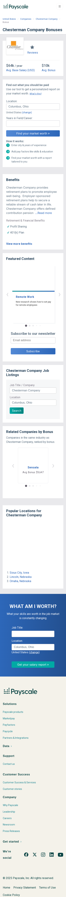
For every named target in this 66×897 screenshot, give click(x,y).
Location (15, 397)
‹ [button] (29, 294)
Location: (11, 101)
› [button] (37, 294)
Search (16, 410)
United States (9, 19)
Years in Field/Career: (19, 118)
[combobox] (33, 106)
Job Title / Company (22, 385)
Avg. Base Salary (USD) (20, 70)
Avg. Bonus (48, 70)
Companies (25, 19)
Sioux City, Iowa (19, 572)
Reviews (32, 52)
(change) (27, 112)
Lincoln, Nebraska (21, 577)
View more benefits (19, 243)
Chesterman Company (47, 19)
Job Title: (17, 627)
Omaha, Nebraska (20, 581)
